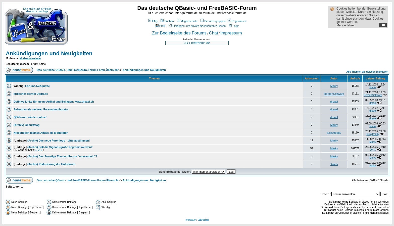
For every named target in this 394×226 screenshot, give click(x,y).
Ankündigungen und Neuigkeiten (49, 53)
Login (234, 25)
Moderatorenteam (30, 58)
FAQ (153, 21)
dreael (334, 101)
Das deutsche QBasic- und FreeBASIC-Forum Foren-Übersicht (78, 69)
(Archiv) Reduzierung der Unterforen (51, 164)
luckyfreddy (334, 132)
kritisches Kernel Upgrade (31, 93)
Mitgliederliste (187, 21)
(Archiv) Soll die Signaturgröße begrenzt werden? (59, 147)
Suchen (167, 21)
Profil (161, 25)
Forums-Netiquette (37, 85)
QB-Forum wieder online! (30, 117)
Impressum (231, 32)
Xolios (334, 164)
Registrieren (237, 21)
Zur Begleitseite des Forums (179, 32)
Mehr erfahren (345, 25)
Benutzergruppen (213, 21)
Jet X (373, 149)
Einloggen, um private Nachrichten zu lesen (197, 25)
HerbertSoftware (334, 93)
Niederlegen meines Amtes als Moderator (41, 132)
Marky (334, 85)
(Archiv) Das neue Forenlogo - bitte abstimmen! (58, 140)
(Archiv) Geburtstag (26, 124)
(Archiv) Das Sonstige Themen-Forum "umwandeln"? (62, 156)
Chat (213, 32)
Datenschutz (203, 219)
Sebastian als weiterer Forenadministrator (41, 109)
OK (382, 25)
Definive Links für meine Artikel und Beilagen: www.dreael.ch (54, 101)
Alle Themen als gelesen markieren (367, 71)
